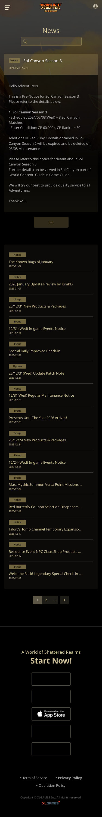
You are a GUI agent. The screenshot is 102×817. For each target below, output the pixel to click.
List (51, 222)
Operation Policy (52, 785)
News (51, 30)
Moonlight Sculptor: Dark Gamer (51, 7)
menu (7, 7)
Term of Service (35, 777)
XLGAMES (51, 803)
